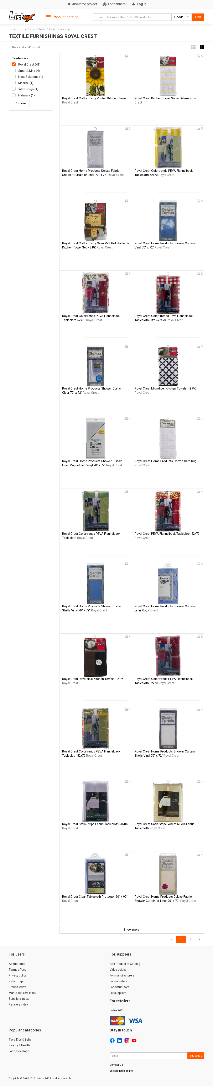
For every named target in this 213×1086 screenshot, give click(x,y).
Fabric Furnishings (59, 29)
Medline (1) (25, 83)
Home (12, 29)
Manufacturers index (22, 993)
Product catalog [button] (62, 17)
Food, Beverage (19, 1051)
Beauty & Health (19, 1045)
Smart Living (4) (29, 71)
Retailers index (18, 1004)
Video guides (118, 969)
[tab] (62, 16)
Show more (132, 929)
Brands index (17, 987)
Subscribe (196, 1055)
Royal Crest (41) (29, 64)
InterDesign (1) (28, 89)
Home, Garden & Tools (32, 29)
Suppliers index (19, 998)
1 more (21, 103)
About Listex (17, 963)
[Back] (171, 939)
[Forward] (199, 939)
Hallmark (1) (26, 95)
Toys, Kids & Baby (20, 1039)
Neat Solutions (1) (30, 77)
